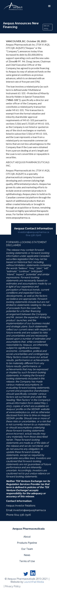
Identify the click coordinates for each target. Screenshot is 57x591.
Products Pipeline (27, 542)
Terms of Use (27, 561)
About (27, 536)
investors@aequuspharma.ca (33, 232)
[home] (13, 6)
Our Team (27, 549)
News (27, 555)
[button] (49, 6)
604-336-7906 (33, 235)
